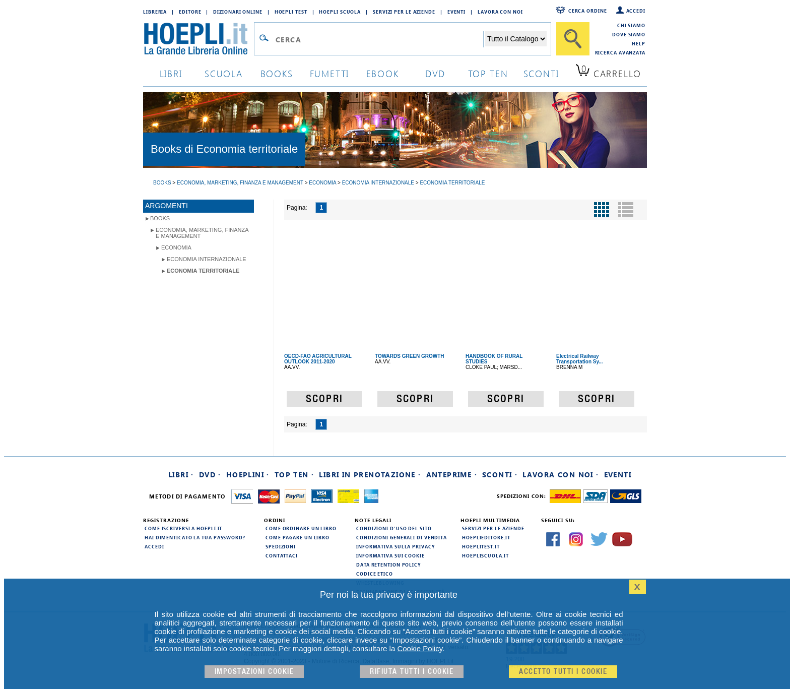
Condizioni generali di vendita (401, 537)
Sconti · (499, 474)
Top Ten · (294, 474)
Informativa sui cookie (390, 555)
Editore (190, 12)
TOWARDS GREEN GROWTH (409, 356)
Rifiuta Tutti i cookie (411, 671)
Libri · (181, 474)
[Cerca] (572, 38)
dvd (435, 73)
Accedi (635, 11)
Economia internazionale (206, 259)
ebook (382, 73)
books (276, 73)
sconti (541, 73)
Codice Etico (374, 574)
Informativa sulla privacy (395, 546)
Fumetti (330, 73)
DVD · (210, 474)
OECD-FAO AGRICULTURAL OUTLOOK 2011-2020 (318, 358)
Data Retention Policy (388, 564)
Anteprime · (451, 474)
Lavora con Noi (500, 12)
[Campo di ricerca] (379, 39)
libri (171, 73)
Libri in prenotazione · (370, 474)
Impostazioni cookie (254, 671)
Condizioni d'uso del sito (394, 528)
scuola (224, 73)
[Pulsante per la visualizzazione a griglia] (601, 209)
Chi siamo (631, 25)
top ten (488, 73)
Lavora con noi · (560, 474)
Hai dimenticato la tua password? (195, 537)
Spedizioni (281, 546)
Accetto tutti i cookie (563, 671)
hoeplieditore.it (486, 537)
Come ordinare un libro (301, 528)
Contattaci (282, 555)
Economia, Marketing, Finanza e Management (202, 233)
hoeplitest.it (481, 546)
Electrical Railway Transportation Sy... (579, 358)
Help (638, 43)
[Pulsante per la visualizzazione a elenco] (625, 209)
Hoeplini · (248, 474)
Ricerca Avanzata (620, 52)
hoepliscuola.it (485, 555)
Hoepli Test (291, 12)
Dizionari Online (237, 12)
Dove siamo (628, 34)
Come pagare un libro (298, 537)
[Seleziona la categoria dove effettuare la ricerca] (516, 38)
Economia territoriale (203, 271)
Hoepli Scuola (340, 12)
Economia (176, 247)
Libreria (155, 12)
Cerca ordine (587, 11)
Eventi (456, 12)
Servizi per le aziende (404, 12)
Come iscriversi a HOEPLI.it (183, 528)
